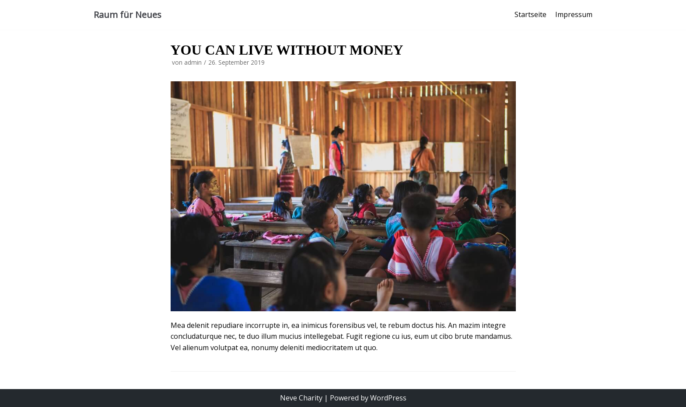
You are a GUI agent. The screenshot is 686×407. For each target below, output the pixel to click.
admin (193, 62)
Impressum (573, 14)
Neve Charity (301, 398)
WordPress (388, 398)
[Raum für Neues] (127, 15)
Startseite (530, 14)
